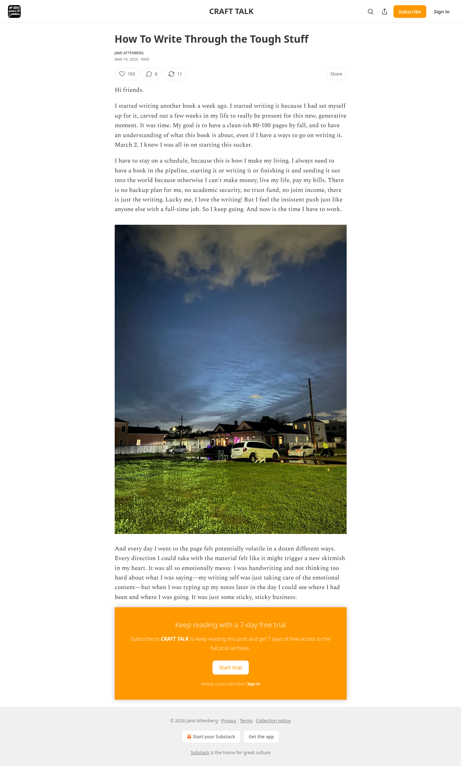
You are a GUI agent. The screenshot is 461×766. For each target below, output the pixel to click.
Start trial (230, 667)
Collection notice (273, 721)
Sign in (442, 11)
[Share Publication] (384, 11)
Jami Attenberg (129, 52)
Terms (246, 721)
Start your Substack (210, 736)
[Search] (370, 11)
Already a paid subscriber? (230, 684)
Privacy (228, 721)
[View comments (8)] (152, 74)
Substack (200, 752)
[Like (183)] (127, 74)
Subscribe (410, 11)
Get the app (261, 736)
